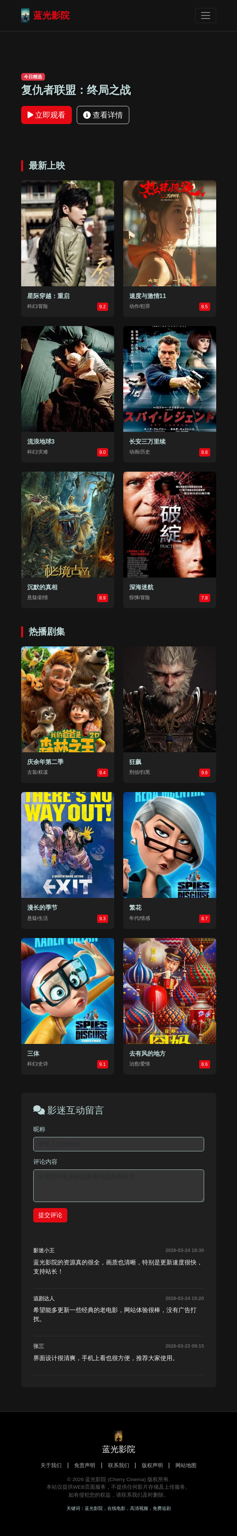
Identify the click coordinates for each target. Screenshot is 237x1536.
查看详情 (103, 115)
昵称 (39, 1129)
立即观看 (47, 115)
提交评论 (50, 1215)
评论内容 (45, 1162)
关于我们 (51, 1465)
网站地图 (186, 1465)
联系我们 (118, 1465)
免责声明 (84, 1465)
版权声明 (152, 1465)
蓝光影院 (45, 15)
